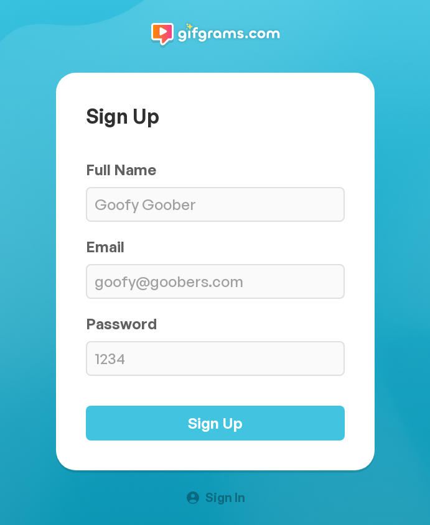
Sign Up (215, 423)
